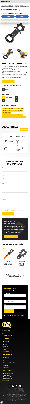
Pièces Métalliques (7, 378)
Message (4, 199)
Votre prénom (5, 167)
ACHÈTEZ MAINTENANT (8, 81)
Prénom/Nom (7, 293)
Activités (4, 173)
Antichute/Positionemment (9, 362)
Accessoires (6, 341)
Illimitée (7, 89)
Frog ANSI (21, 261)
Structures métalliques (8, 110)
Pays (3, 183)
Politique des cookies (17, 399)
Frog (8, 261)
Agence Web (20, 400)
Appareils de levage (7, 363)
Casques (5, 347)
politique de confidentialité (17, 210)
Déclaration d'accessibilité (12, 400)
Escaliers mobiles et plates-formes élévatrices (12, 114)
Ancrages (5, 344)
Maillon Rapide (6, 375)
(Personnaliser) (23, 399)
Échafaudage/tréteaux (8, 108)
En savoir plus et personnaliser (15, 19)
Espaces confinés (6, 112)
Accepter (22, 16)
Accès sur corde (18, 110)
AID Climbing (6, 343)
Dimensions (24, 129)
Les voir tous (6, 351)
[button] (3, 54)
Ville (3, 178)
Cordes (5, 349)
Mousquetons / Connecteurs (9, 376)
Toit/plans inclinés (19, 108)
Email (3, 188)
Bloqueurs (5, 346)
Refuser (8, 16)
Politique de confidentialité (8, 399)
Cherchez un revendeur (11, 236)
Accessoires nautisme (8, 373)
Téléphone (4, 194)
